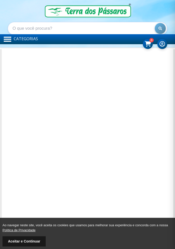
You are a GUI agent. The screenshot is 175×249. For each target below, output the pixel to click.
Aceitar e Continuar (24, 241)
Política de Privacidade (18, 230)
